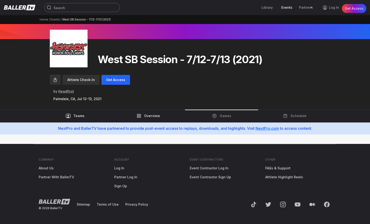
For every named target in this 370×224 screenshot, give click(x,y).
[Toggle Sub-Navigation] (312, 7)
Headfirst (66, 91)
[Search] (82, 7)
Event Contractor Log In (209, 168)
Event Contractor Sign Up (210, 177)
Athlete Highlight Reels (284, 177)
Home (44, 19)
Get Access (354, 7)
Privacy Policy (136, 204)
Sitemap (83, 204)
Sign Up (120, 186)
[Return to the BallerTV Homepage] (19, 7)
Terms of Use (108, 204)
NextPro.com (267, 128)
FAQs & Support (277, 168)
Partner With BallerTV (56, 177)
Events (55, 19)
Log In (119, 168)
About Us (46, 168)
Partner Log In (125, 177)
